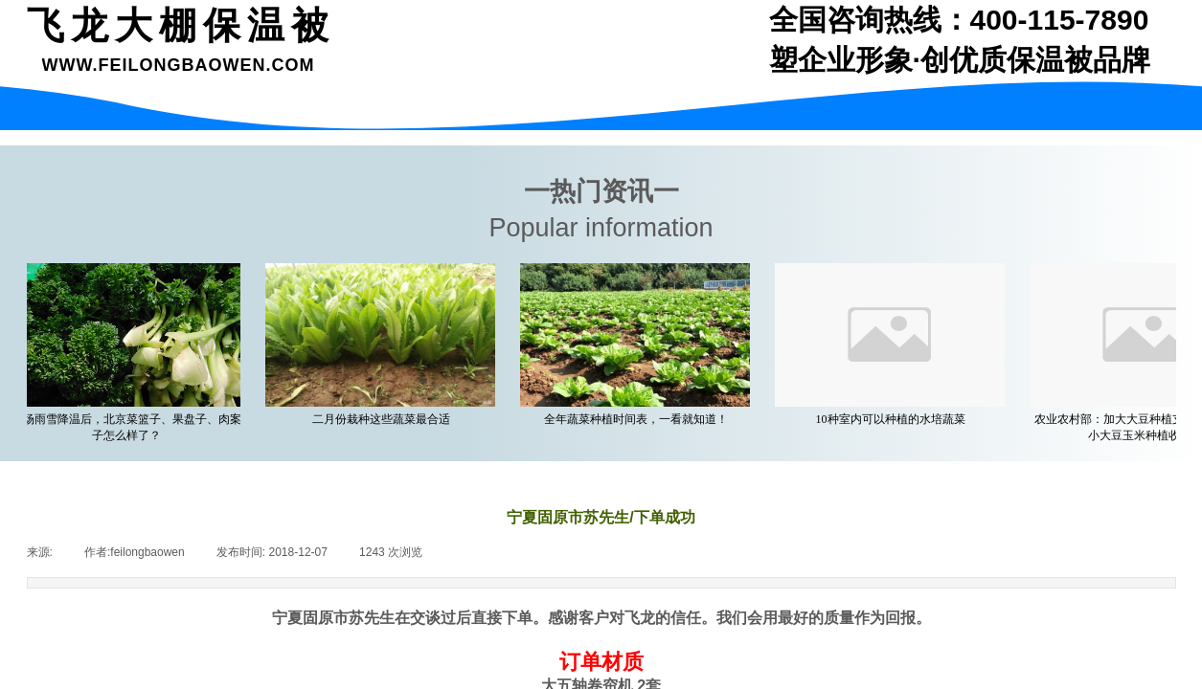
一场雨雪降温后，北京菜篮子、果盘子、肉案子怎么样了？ (129, 427)
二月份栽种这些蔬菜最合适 (384, 419)
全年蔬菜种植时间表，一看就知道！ (639, 419)
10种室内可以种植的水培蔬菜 (893, 419)
